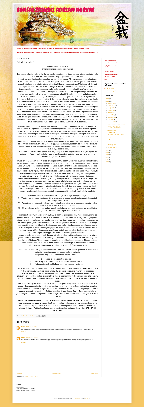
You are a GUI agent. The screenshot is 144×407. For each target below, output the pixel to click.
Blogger (87, 398)
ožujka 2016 (111, 105)
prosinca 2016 (112, 147)
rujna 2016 (111, 119)
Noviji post (19, 373)
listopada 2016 (112, 122)
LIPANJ (110, 137)
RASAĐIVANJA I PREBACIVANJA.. (117, 124)
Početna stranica (56, 373)
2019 (107, 154)
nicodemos (77, 398)
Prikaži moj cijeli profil (110, 91)
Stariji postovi (94, 373)
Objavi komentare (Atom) (31, 376)
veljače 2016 (111, 103)
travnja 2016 (111, 108)
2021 (107, 159)
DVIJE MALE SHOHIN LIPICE (116, 135)
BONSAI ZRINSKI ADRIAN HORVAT (55, 10)
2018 (107, 152)
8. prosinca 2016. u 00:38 (31, 326)
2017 (107, 150)
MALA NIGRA (111, 132)
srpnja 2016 (111, 115)
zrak (22, 326)
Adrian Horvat (110, 88)
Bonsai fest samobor (113, 142)
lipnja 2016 (111, 112)
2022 (107, 161)
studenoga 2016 (112, 144)
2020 (107, 157)
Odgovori (23, 331)
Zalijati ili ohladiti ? (112, 130)
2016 (107, 101)
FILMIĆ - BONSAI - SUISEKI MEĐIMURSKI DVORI (115, 127)
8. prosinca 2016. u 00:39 (31, 337)
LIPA (109, 139)
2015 (107, 99)
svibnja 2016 (111, 110)
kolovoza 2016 (112, 117)
